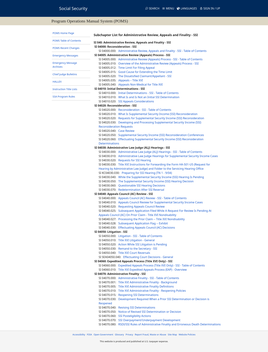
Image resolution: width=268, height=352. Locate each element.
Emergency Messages (65, 55)
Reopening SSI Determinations (138, 295)
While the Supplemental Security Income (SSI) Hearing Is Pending (161, 177)
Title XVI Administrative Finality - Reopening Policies (152, 291)
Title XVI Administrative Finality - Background (147, 282)
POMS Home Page (63, 33)
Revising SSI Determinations (136, 307)
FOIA (89, 334)
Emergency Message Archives (65, 64)
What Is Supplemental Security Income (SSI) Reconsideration (158, 114)
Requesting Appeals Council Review (141, 206)
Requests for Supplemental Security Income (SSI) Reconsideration (161, 118)
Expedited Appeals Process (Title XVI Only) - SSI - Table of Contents (161, 265)
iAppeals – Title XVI (130, 80)
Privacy (129, 334)
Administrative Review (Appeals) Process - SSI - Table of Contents (160, 59)
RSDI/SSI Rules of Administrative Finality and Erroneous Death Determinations (169, 324)
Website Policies (187, 334)
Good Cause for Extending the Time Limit (145, 72)
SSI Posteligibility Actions (134, 316)
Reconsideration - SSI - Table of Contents (144, 110)
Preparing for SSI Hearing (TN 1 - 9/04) (147, 173)
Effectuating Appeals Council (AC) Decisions (146, 227)
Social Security (73, 8)
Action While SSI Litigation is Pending (142, 244)
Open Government (103, 334)
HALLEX (57, 81)
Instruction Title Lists (65, 89)
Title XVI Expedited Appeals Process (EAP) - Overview (152, 270)
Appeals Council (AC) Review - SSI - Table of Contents (152, 198)
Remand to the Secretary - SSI (137, 249)
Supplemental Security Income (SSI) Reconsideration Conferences (161, 135)
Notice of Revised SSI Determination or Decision (149, 312)
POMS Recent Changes (66, 48)
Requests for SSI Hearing (134, 160)
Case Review (126, 131)
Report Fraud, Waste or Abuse (150, 334)
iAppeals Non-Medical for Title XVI (140, 84)
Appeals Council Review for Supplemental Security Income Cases (160, 202)
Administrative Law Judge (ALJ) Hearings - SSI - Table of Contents (160, 152)
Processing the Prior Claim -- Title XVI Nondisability (151, 219)
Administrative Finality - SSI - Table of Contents (148, 278)
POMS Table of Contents (67, 40)
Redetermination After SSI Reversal (141, 190)
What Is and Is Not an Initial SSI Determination (148, 97)
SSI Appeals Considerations (136, 101)
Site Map (172, 334)
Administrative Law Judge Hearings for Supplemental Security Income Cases (168, 156)
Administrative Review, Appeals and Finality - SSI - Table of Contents (162, 51)
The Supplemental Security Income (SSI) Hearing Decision (156, 181)
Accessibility (79, 334)
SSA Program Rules (64, 96)
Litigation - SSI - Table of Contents (140, 236)
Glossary (119, 334)
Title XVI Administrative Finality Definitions (146, 286)
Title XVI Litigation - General (136, 240)
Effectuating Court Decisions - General (148, 257)
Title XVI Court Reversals (134, 253)
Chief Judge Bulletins (65, 74)
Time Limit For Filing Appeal (136, 68)
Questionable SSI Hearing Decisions (141, 185)
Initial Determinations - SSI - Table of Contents (148, 93)
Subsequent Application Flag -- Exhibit (143, 223)
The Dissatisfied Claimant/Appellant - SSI (144, 76)
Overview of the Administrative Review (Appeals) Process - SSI (158, 63)
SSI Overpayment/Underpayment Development (149, 320)
